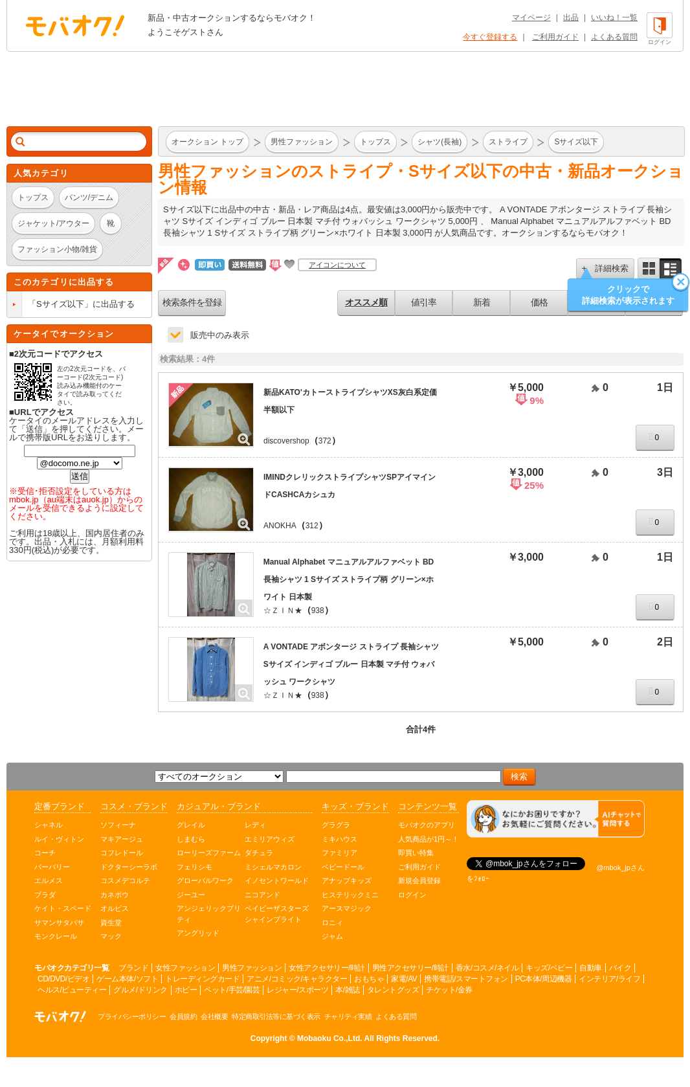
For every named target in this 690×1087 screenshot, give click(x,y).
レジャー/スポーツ (297, 989)
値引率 (423, 302)
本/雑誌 (347, 989)
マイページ (531, 17)
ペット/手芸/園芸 (232, 989)
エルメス (48, 880)
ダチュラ (259, 853)
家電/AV (404, 978)
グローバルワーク (205, 880)
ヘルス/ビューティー (72, 989)
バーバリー (52, 867)
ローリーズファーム (209, 853)
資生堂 (111, 922)
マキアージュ (121, 839)
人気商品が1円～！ (428, 839)
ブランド (133, 967)
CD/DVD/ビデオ (63, 978)
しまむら (191, 839)
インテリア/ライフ (609, 978)
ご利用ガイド (555, 36)
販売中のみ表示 (219, 335)
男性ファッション (252, 967)
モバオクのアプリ (426, 825)
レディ (255, 825)
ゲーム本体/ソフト (127, 978)
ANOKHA (279, 525)
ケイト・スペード (62, 908)
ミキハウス (339, 839)
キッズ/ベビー (549, 967)
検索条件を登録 (191, 302)
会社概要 (214, 1016)
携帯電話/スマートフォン (465, 978)
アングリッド (198, 933)
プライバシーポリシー (132, 1016)
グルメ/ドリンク (140, 989)
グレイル (191, 825)
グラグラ (336, 825)
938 (317, 610)
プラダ (45, 895)
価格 (539, 302)
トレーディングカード (202, 978)
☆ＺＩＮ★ (282, 610)
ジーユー (191, 895)
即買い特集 (416, 853)
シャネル (48, 825)
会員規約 (183, 1016)
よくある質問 (614, 36)
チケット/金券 (449, 989)
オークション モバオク (75, 25)
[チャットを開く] (556, 819)
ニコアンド (262, 895)
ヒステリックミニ (350, 895)
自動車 (590, 967)
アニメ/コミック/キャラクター (297, 978)
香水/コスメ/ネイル (487, 967)
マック (111, 936)
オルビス (114, 908)
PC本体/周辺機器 (543, 978)
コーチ (45, 853)
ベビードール (343, 867)
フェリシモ (194, 867)
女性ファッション (185, 967)
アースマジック (347, 908)
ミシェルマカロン (273, 867)
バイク (620, 967)
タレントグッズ (393, 989)
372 (324, 440)
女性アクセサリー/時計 (327, 967)
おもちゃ (369, 978)
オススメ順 (366, 302)
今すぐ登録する (490, 36)
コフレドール (121, 853)
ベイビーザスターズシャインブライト (277, 913)
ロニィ (332, 922)
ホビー (186, 989)
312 (312, 525)
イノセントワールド (277, 880)
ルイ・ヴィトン (59, 839)
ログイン (412, 895)
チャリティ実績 (348, 1016)
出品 (571, 17)
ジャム (332, 936)
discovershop (286, 440)
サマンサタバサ (59, 922)
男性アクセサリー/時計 (410, 967)
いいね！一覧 (614, 17)
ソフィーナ (118, 825)
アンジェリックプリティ (209, 913)
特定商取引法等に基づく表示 (276, 1016)
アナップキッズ (347, 880)
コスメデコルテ (125, 880)
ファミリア (339, 853)
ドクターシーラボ (128, 867)
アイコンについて (337, 265)
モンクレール (55, 936)
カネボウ (114, 895)
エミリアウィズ (270, 839)
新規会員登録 (419, 880)
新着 (481, 302)
